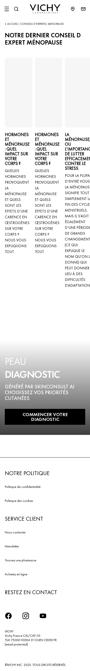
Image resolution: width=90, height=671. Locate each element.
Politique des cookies (19, 500)
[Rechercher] (16, 9)
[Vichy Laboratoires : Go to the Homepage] (45, 8)
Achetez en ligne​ (16, 574)
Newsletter (12, 546)
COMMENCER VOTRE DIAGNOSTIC (45, 416)
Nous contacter (15, 532)
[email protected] (16, 644)
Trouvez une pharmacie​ (20, 560)
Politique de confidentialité (23, 487)
